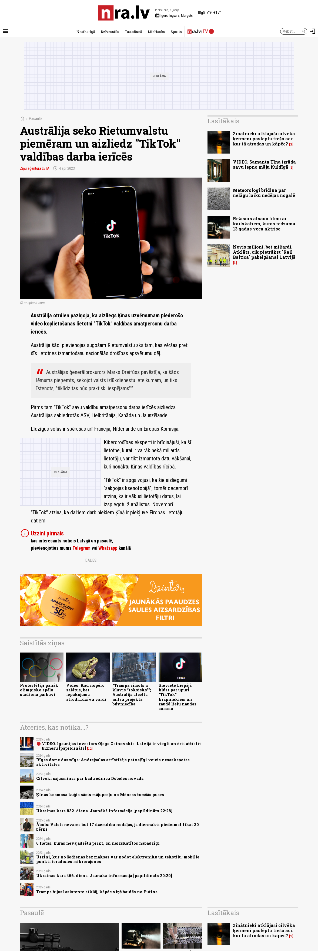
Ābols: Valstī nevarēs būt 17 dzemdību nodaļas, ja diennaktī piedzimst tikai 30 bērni (117, 827)
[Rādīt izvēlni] (5, 31)
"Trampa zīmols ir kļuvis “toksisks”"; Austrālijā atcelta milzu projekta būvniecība (131, 695)
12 (90, 748)
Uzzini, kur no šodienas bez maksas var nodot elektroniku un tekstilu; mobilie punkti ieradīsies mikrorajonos (117, 859)
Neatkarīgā (85, 31)
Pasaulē (35, 118)
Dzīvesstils (110, 31)
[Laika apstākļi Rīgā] (209, 13)
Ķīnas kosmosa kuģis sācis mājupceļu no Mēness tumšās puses (100, 794)
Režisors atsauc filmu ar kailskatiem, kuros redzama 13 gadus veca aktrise (264, 224)
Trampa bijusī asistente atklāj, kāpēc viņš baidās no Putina (97, 891)
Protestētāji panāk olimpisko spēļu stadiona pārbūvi (39, 690)
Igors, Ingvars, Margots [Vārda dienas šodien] (174, 15)
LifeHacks (156, 31)
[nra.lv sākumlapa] (124, 13)
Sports (176, 31)
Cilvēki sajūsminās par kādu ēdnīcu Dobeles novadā (89, 778)
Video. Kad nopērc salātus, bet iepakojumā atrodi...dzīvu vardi (86, 692)
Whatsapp (108, 548)
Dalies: (91, 560)
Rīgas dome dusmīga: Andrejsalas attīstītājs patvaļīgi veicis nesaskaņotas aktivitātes (113, 762)
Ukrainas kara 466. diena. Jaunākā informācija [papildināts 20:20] (104, 875)
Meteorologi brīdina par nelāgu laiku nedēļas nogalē (264, 192)
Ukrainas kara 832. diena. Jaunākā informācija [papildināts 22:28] (104, 810)
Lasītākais (223, 121)
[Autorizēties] (312, 31)
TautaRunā (133, 31)
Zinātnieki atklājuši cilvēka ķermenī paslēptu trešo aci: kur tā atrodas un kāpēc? (264, 139)
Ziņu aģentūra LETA (34, 168)
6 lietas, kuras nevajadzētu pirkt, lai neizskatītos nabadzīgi (98, 843)
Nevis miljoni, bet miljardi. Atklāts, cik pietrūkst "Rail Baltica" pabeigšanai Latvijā (264, 252)
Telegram (81, 548)
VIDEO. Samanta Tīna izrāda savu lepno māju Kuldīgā (264, 164)
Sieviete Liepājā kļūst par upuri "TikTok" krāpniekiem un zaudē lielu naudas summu (177, 697)
